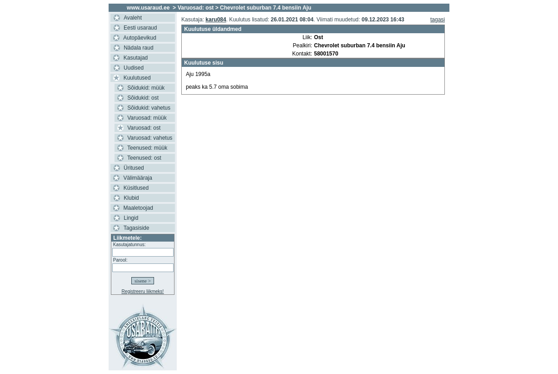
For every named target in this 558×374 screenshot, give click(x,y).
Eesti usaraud (140, 28)
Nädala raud (138, 48)
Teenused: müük (147, 148)
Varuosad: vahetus (149, 138)
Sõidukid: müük (145, 88)
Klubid (131, 198)
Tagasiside (136, 228)
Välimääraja (138, 178)
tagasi (437, 19)
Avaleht (133, 18)
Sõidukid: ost (143, 98)
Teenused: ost (144, 158)
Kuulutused (137, 78)
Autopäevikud (139, 38)
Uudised (134, 68)
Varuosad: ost (143, 128)
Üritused (134, 168)
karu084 (215, 19)
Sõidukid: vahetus (148, 108)
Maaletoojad (138, 208)
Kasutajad (136, 58)
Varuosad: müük (147, 118)
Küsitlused (136, 188)
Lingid (131, 218)
